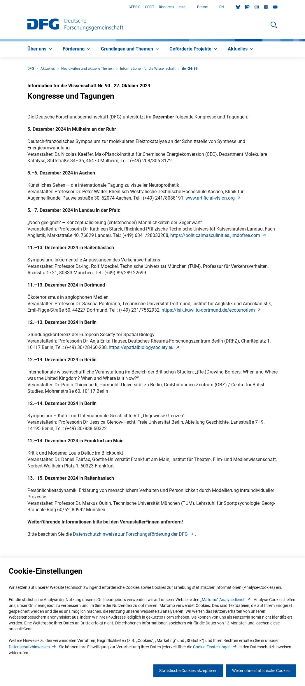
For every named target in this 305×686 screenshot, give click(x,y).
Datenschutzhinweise (33, 647)
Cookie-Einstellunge (215, 647)
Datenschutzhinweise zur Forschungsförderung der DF (134, 534)
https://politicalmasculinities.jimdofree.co (218, 235)
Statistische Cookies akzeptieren (188, 670)
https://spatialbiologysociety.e (144, 347)
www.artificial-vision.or (213, 198)
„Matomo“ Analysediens (226, 599)
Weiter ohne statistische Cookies (261, 670)
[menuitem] (40, 49)
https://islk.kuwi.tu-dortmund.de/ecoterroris (212, 310)
